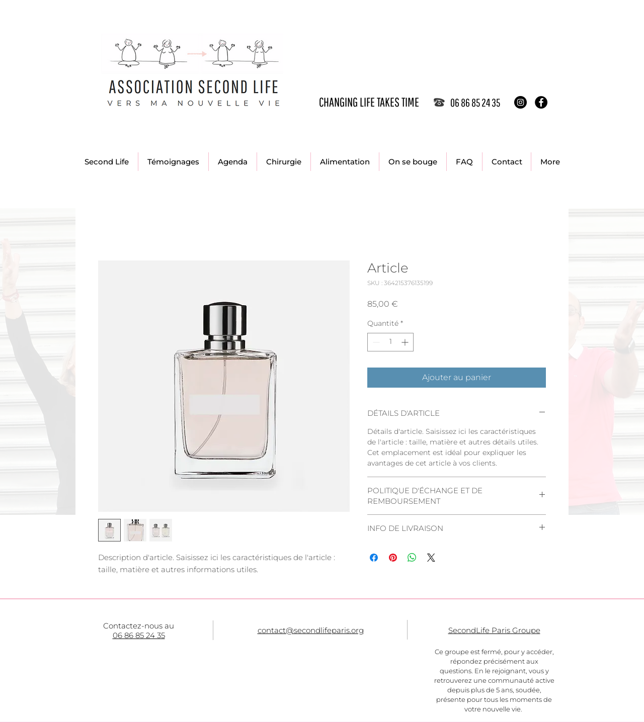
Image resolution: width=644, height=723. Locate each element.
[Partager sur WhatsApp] (412, 558)
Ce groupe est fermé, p (472, 652)
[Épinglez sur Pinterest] (393, 558)
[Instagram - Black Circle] (520, 102)
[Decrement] (375, 342)
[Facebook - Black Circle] (541, 102)
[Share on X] (431, 558)
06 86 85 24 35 (139, 635)
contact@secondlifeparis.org (311, 630)
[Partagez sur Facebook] (374, 558)
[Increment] (405, 342)
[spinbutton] (390, 342)
